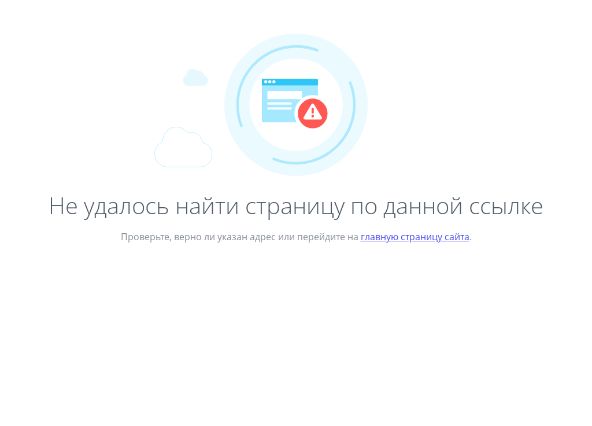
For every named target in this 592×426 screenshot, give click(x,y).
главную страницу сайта (415, 236)
